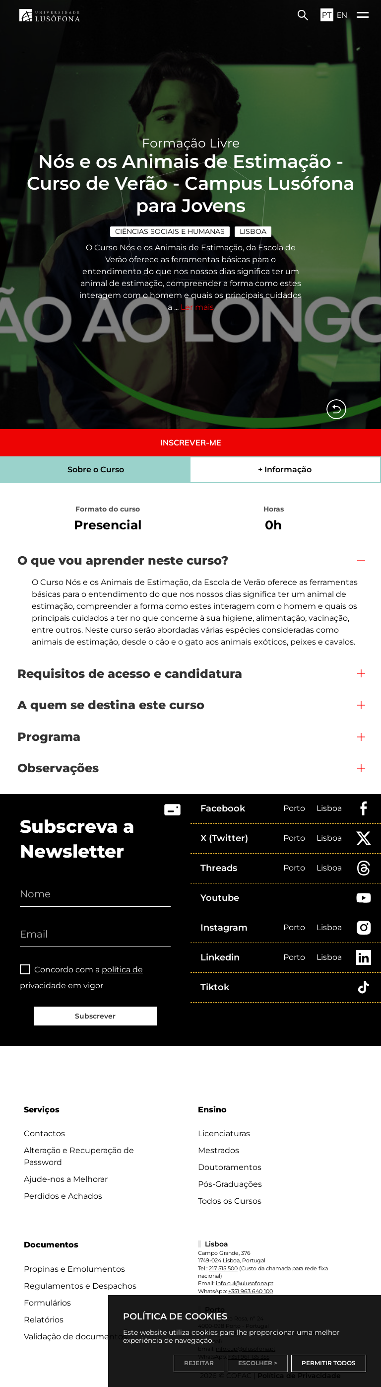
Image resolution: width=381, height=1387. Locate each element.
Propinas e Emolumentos (74, 1269)
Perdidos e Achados (63, 1196)
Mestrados (218, 1150)
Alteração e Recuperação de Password (79, 1156)
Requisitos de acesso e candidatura (129, 673)
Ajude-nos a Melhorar (66, 1179)
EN (342, 15)
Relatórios (44, 1319)
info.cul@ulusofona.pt (244, 1283)
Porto (294, 808)
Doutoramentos (229, 1167)
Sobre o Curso (95, 469)
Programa (48, 737)
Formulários (47, 1303)
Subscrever (95, 1016)
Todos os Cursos (229, 1201)
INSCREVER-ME (190, 442)
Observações (58, 768)
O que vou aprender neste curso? (122, 560)
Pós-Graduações (230, 1184)
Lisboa (253, 231)
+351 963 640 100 (250, 1291)
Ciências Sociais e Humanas (170, 231)
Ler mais (197, 307)
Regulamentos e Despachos (80, 1286)
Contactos (44, 1133)
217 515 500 (223, 1268)
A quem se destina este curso (110, 705)
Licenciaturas (224, 1133)
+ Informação (285, 469)
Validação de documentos (75, 1336)
